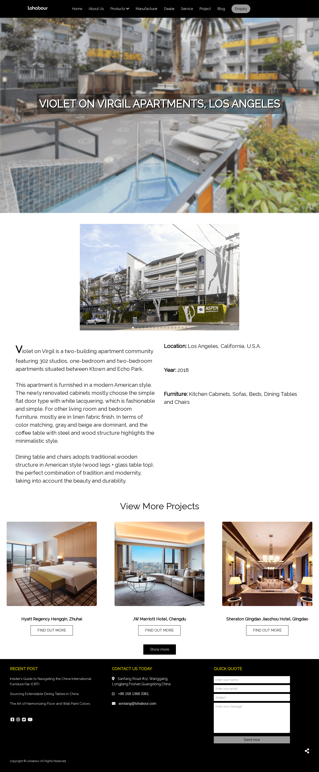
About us (96, 9)
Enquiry (241, 9)
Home (77, 9)
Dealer (169, 9)
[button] (133, 328)
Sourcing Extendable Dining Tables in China (44, 694)
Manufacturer (147, 9)
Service (187, 9)
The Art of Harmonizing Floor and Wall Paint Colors (50, 704)
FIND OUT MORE (51, 630)
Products (119, 9)
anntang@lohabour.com (137, 703)
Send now (252, 740)
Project (205, 9)
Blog (221, 9)
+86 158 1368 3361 (133, 694)
